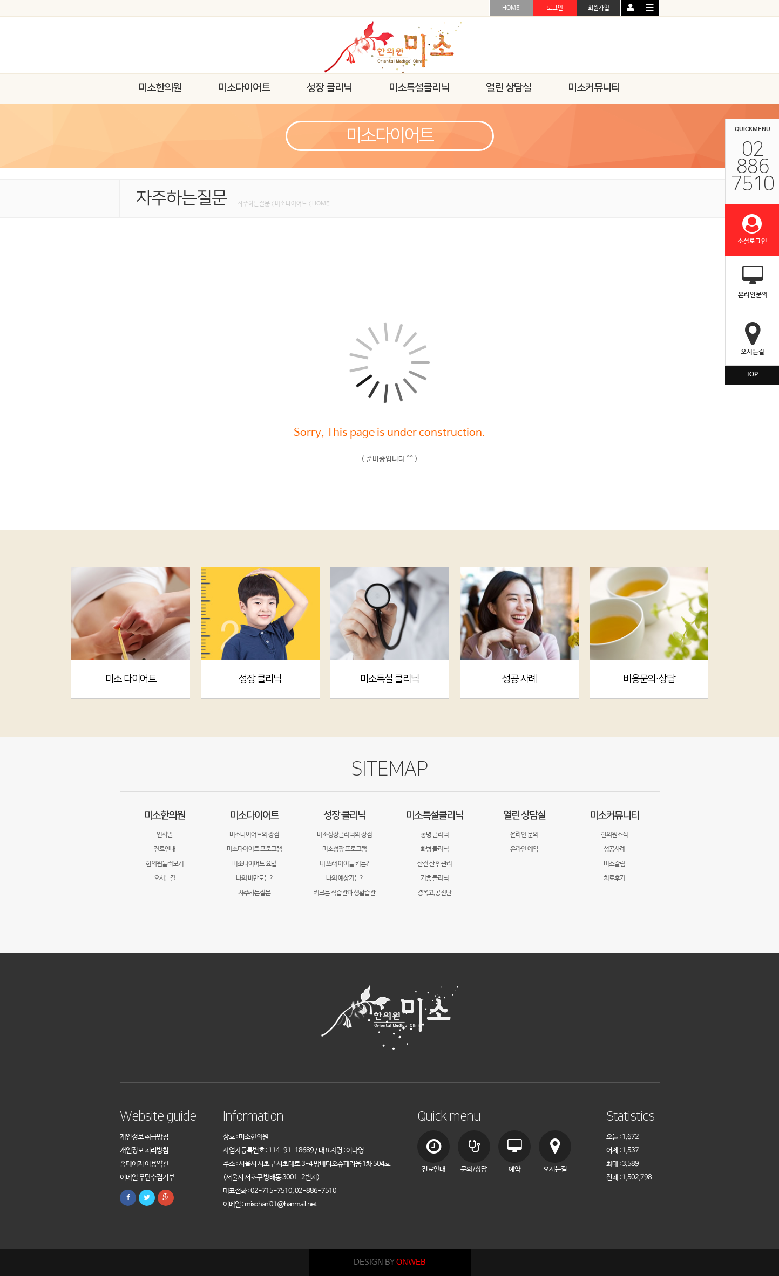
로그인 (555, 8)
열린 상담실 (524, 815)
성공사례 (614, 849)
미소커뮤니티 (614, 815)
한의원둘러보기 (165, 864)
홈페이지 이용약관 (144, 1164)
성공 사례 (519, 679)
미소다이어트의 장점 (254, 835)
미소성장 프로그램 (344, 849)
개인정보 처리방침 (144, 1151)
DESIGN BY (389, 1262)
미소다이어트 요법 (254, 864)
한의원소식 (614, 835)
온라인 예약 (524, 849)
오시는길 (164, 878)
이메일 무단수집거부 (147, 1178)
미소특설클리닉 (434, 815)
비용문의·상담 (649, 679)
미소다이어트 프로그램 (254, 849)
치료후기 (614, 878)
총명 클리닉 (435, 835)
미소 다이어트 (130, 679)
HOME (511, 8)
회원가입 (598, 8)
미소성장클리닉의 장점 (344, 835)
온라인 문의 (524, 835)
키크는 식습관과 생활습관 (344, 893)
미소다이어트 (254, 815)
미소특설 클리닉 (389, 679)
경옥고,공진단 (434, 893)
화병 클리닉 (435, 849)
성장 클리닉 (260, 679)
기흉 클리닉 (435, 878)
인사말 (165, 835)
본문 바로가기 (0, 0)
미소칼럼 (614, 864)
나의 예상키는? (344, 878)
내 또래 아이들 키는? (345, 864)
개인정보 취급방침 (144, 1137)
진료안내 (164, 849)
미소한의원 (164, 815)
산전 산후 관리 (434, 864)
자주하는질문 (254, 893)
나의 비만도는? (254, 878)
